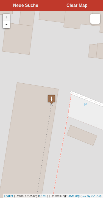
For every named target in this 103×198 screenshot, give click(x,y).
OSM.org (74, 195)
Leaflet (8, 195)
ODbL (43, 195)
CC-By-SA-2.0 (91, 195)
